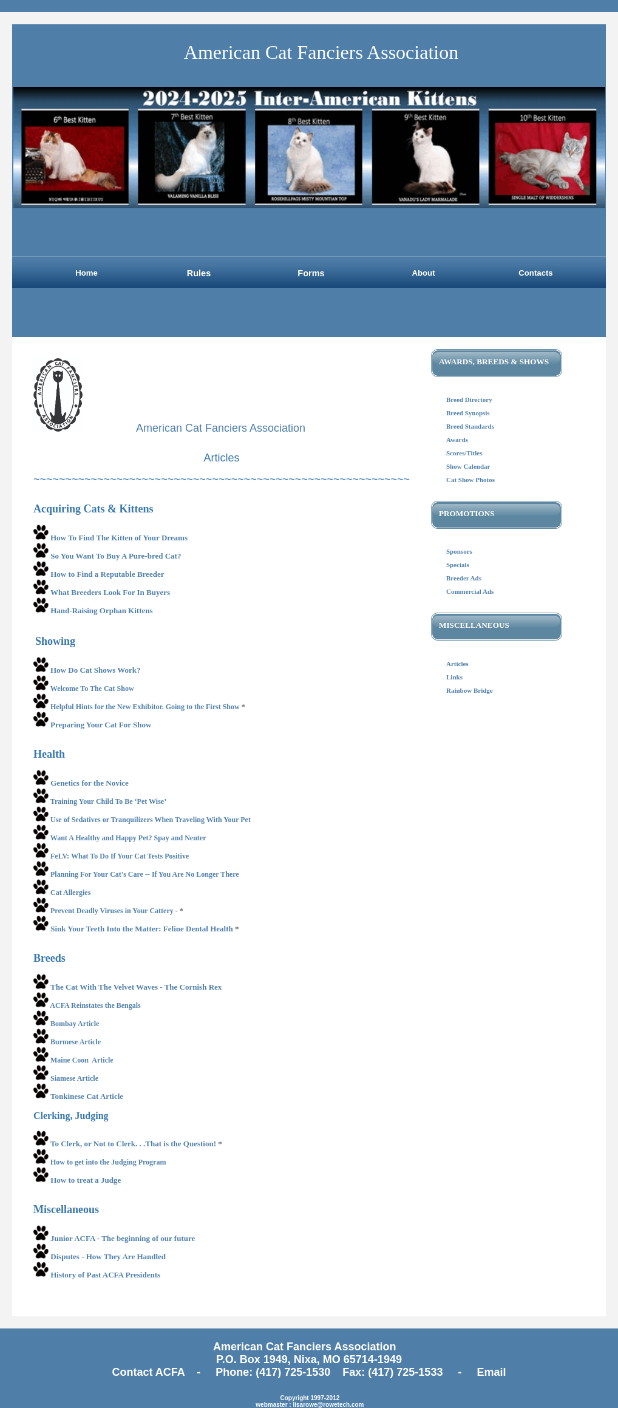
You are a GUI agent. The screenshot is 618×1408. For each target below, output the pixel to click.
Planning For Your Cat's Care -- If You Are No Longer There (144, 874)
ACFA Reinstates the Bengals (95, 1005)
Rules (199, 273)
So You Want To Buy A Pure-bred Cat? (115, 555)
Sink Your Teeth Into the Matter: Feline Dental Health (141, 928)
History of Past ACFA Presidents (105, 1274)
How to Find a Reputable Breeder (107, 574)
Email (491, 1372)
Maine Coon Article (82, 1060)
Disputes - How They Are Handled (108, 1256)
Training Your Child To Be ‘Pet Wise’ (108, 801)
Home (86, 272)
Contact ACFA (150, 1372)
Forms (310, 273)
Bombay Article (74, 1023)
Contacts (535, 272)
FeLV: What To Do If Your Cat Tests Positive (119, 856)
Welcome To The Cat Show (93, 688)
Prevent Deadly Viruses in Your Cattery (112, 910)
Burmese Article (75, 1042)
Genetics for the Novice (89, 782)
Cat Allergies (70, 892)
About (423, 272)
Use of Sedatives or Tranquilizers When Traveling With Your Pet (150, 819)
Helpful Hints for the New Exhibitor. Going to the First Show (145, 706)
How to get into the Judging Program (109, 1162)
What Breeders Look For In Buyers (110, 592)
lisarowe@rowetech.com (328, 1404)
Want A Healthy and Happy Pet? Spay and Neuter (128, 838)
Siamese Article (74, 1078)
